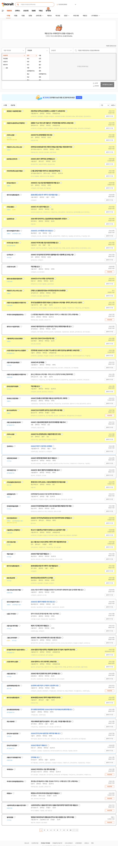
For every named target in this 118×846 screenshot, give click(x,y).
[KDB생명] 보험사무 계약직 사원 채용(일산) (44, 566)
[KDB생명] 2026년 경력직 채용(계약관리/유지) (45, 697)
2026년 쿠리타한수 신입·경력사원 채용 (43, 769)
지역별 (8, 16)
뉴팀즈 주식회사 (11, 614)
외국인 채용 (76, 16)
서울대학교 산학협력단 (13, 530)
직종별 (15, 16)
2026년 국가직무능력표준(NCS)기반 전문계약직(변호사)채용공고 (51, 518)
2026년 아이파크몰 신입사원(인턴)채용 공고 (44, 243)
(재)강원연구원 (11, 674)
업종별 (30, 16)
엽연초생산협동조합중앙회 (14, 279)
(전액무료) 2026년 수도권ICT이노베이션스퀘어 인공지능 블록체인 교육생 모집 (55, 350)
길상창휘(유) (10, 219)
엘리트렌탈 (10, 817)
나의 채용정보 (94, 16)
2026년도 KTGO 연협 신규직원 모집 (42, 279)
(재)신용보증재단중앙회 (14, 422)
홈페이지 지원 (109, 116)
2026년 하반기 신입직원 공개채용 (41, 446)
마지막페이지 (77, 830)
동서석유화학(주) (12, 410)
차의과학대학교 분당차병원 (14, 171)
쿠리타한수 (10, 769)
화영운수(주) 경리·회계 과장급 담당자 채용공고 (45, 793)
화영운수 (9, 793)
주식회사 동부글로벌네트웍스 (15, 315)
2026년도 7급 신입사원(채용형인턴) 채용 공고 (45, 183)
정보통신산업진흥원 (12, 398)
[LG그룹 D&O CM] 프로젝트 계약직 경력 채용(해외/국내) (48, 542)
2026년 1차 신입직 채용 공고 (40, 207)
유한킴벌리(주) (11, 494)
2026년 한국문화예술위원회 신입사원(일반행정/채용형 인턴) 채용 (51, 506)
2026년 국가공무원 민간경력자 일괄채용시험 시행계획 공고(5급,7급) (52, 255)
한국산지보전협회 (12, 746)
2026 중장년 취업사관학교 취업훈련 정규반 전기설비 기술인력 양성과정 (53, 650)
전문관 (65, 16)
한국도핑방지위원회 (12, 386)
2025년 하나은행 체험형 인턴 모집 (41, 135)
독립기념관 (10, 554)
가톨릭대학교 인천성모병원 (14, 339)
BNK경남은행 (11, 578)
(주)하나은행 (10, 135)
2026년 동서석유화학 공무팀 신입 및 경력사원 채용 (46, 410)
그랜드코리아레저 (12, 638)
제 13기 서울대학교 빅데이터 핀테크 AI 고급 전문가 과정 (48, 530)
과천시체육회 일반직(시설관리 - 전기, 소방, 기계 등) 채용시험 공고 (51, 721)
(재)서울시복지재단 (12, 626)
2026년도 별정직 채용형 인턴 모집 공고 (43, 602)
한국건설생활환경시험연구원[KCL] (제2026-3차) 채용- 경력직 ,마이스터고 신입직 (56, 302)
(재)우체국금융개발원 (13, 363)
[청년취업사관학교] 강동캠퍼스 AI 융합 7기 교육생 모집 (48, 111)
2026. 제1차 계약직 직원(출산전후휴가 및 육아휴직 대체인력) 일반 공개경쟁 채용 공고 (57, 590)
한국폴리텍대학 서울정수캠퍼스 (16, 650)
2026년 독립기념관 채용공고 (40, 554)
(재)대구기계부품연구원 (14, 757)
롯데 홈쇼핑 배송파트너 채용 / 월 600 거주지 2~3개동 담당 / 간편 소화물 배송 (54, 781)
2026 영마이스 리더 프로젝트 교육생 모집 (43, 662)
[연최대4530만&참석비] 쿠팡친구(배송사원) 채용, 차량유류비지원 (51, 147)
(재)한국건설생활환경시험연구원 (16, 303)
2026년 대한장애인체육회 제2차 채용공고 (44, 458)
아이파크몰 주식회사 (13, 243)
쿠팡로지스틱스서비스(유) (14, 147)
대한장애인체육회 (12, 458)
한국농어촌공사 (11, 183)
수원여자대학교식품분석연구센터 (16, 805)
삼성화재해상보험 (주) (13, 686)
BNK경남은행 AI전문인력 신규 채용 (42, 578)
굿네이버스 (10, 446)
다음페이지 (73, 830)
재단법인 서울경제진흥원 (14, 111)
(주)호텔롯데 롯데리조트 (14, 482)
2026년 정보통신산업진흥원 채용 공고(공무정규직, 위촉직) (49, 398)
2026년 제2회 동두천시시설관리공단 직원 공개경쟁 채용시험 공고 (51, 326)
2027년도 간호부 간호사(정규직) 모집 (42, 338)
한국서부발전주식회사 (13, 231)
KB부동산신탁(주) (12, 159)
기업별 (23, 16)
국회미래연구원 (11, 470)
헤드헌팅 (58, 16)
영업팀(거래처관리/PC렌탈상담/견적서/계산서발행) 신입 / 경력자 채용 (52, 817)
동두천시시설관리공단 (13, 327)
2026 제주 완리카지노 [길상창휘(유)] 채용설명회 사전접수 (49, 219)
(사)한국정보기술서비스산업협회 (16, 351)
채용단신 (85, 16)
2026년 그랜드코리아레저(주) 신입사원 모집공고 (46, 638)
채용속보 (49, 16)
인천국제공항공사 (12, 518)
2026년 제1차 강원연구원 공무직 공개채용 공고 (45, 674)
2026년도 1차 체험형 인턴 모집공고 (42, 231)
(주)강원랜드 (10, 207)
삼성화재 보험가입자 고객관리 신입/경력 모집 (44, 686)
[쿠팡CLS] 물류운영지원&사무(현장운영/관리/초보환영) (48, 291)
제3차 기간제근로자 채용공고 (40, 626)
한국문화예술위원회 (12, 506)
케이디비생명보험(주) (13, 195)
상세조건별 (38, 16)
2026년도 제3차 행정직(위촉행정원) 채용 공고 (45, 470)
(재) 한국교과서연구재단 (14, 590)
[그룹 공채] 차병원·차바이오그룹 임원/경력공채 (45, 171)
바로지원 (109, 272)
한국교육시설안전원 (12, 734)
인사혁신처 (10, 255)
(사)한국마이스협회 (12, 662)
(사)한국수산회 (11, 267)
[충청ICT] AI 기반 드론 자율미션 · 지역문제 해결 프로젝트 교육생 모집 (52, 123)
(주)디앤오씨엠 (11, 542)
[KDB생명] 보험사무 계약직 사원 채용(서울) (44, 195)
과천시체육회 (10, 722)
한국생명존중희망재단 (13, 710)
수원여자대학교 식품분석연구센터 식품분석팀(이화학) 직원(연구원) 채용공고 (54, 805)
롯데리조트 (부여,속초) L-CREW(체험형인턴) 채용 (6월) (48, 482)
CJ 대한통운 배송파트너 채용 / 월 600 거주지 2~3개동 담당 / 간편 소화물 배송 (54, 314)
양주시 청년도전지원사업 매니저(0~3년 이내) (45, 614)
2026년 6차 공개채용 (37, 362)
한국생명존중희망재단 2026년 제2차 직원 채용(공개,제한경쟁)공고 (51, 709)
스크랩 (5, 105)
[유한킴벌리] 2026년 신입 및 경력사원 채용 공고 (46, 494)
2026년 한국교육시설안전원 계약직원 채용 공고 (45, 733)
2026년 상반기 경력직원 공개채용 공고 (43, 159)
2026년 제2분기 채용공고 (39, 745)
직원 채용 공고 (35, 267)
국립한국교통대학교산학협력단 (16, 123)
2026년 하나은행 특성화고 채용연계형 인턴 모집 (46, 434)
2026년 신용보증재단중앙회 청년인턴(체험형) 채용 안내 (48, 422)
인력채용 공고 (35, 757)
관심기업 (13, 105)
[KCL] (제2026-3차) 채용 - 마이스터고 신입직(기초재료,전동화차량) (52, 374)
